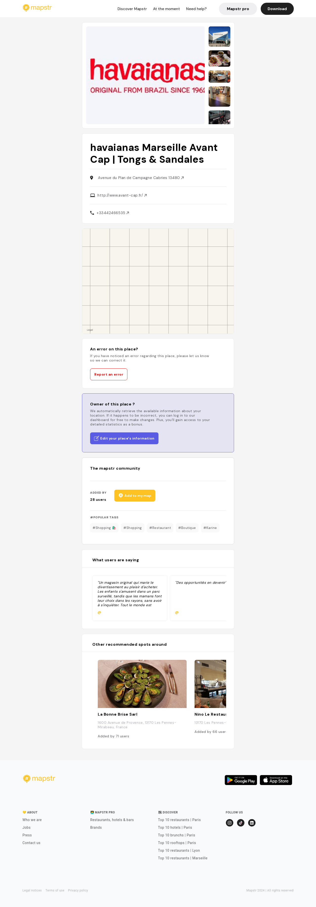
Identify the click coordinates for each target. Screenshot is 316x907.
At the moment (166, 8)
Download (277, 8)
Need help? (196, 8)
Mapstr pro (238, 8)
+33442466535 (113, 212)
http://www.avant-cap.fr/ (122, 195)
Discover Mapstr (132, 8)
